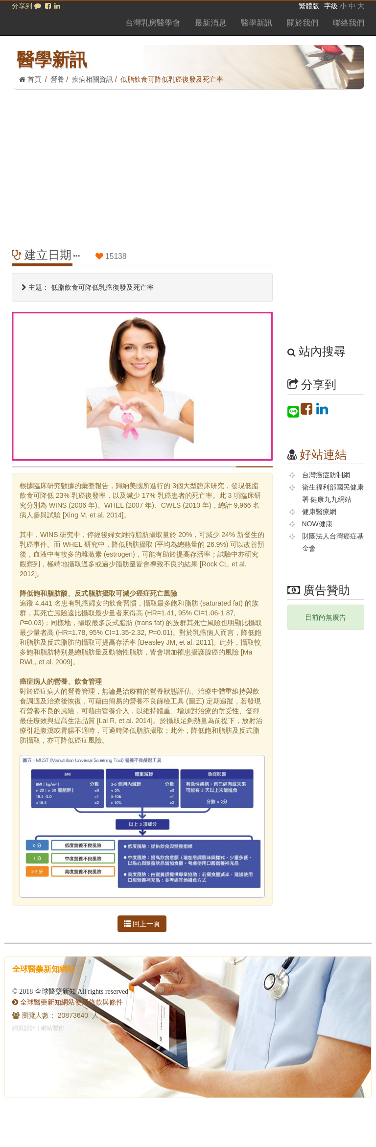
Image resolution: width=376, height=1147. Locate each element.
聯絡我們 (348, 23)
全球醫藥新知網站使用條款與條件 (67, 1002)
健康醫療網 (319, 511)
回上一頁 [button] (142, 924)
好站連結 (323, 454)
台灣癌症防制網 (326, 475)
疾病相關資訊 (92, 79)
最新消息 (210, 23)
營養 (57, 79)
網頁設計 (24, 1028)
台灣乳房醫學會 (152, 23)
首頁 (30, 79)
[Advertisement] (188, 163)
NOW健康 (317, 524)
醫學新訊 (256, 23)
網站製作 (52, 1028)
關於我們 (302, 23)
